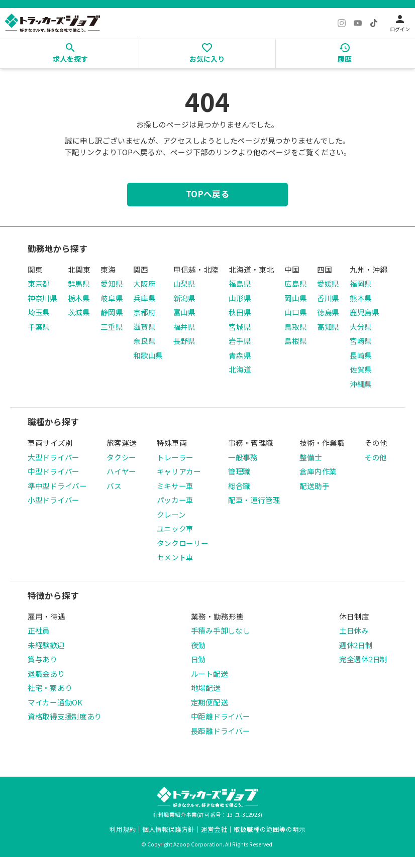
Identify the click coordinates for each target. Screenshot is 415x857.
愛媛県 (328, 283)
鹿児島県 (364, 312)
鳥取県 (295, 326)
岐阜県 (111, 298)
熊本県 (361, 298)
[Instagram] (342, 23)
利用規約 (123, 829)
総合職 (239, 485)
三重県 (111, 326)
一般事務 (243, 457)
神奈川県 (42, 298)
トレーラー (175, 457)
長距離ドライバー (220, 730)
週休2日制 (356, 645)
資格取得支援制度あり (64, 716)
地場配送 (206, 687)
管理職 (239, 471)
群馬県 (79, 283)
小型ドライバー (53, 500)
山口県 (295, 312)
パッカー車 (175, 500)
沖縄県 (361, 384)
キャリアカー (179, 471)
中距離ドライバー (220, 716)
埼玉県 (39, 312)
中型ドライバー (53, 471)
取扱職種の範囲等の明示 (269, 829)
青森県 (240, 355)
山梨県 (184, 283)
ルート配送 (209, 673)
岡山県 (295, 298)
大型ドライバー (53, 457)
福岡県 (361, 283)
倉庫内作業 (318, 471)
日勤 (198, 659)
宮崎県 (361, 340)
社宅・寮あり (50, 687)
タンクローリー (183, 543)
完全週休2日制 (363, 659)
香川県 (328, 298)
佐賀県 (361, 369)
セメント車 (175, 557)
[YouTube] (358, 23)
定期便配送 (209, 702)
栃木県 (79, 298)
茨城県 (79, 312)
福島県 (240, 283)
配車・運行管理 (254, 500)
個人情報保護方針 (168, 829)
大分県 (361, 326)
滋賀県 (144, 326)
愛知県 (111, 283)
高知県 (328, 326)
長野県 (184, 340)
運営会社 (214, 829)
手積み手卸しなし (220, 630)
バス (114, 485)
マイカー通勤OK (55, 702)
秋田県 (240, 312)
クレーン (171, 514)
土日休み (354, 630)
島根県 (295, 340)
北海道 (240, 369)
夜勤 (198, 645)
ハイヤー (121, 471)
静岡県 (111, 312)
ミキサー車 (175, 485)
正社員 (39, 630)
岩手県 (240, 340)
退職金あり (46, 673)
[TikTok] (374, 23)
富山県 (184, 312)
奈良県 (144, 340)
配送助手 (314, 485)
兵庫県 (144, 298)
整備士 (310, 457)
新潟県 (184, 298)
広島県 (295, 283)
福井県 (184, 326)
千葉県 (39, 326)
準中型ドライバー (57, 485)
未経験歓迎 (46, 645)
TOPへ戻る (207, 194)
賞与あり (42, 659)
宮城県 (240, 326)
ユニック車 (175, 528)
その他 (376, 457)
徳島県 (328, 312)
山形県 (240, 298)
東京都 (39, 283)
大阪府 (144, 283)
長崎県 (361, 355)
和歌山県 (148, 355)
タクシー (121, 457)
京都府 (144, 312)
